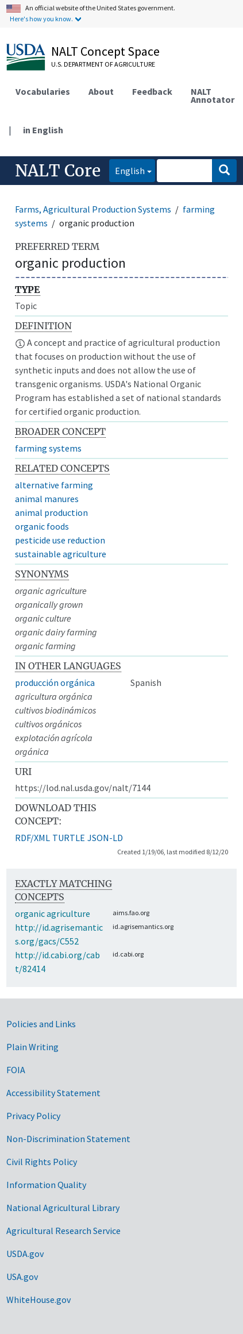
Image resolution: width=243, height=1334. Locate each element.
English (127, 169)
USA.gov (22, 1276)
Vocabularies (43, 91)
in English (43, 130)
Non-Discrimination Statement (68, 1138)
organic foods (42, 526)
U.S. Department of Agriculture (103, 64)
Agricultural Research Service (63, 1230)
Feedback (152, 91)
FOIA (15, 1069)
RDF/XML (32, 837)
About (101, 91)
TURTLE (68, 837)
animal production (51, 512)
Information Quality (46, 1184)
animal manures (47, 498)
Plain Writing (32, 1046)
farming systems (48, 448)
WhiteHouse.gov (38, 1299)
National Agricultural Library (62, 1207)
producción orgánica (55, 682)
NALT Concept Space (105, 51)
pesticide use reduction (60, 540)
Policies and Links (41, 1024)
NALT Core (58, 170)
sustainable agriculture (60, 554)
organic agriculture (52, 913)
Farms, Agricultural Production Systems (93, 209)
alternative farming (54, 485)
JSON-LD (105, 837)
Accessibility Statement (53, 1092)
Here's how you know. (41, 18)
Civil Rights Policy (41, 1161)
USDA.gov (25, 1253)
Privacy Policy (33, 1115)
